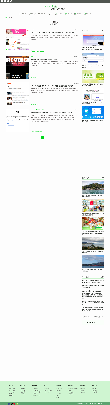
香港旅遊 (95, 388)
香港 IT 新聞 (41, 110)
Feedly (33, 51)
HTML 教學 (36, 390)
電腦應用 (83, 388)
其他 (32, 56)
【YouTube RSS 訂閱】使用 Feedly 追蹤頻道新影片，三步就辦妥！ (52, 32)
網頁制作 (34, 386)
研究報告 (11, 394)
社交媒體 (58, 386)
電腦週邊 (23, 388)
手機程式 (83, 392)
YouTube (33, 30)
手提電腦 (23, 392)
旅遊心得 (94, 386)
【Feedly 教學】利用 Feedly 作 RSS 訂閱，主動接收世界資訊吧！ (52, 86)
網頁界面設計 (36, 396)
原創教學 (82, 386)
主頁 (6, 18)
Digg (33, 131)
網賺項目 (70, 386)
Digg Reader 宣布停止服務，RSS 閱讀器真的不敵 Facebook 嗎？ (52, 113)
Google (47, 388)
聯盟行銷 (71, 394)
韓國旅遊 (95, 392)
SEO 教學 (47, 392)
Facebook (33, 110)
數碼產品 (22, 386)
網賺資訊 (71, 392)
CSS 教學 (35, 388)
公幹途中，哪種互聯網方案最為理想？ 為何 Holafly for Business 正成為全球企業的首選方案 (93, 302)
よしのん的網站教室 (89, 322)
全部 (101, 30)
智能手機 (23, 390)
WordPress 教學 (37, 392)
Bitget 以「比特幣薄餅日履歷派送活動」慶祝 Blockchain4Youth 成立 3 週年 (93, 281)
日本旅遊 (95, 390)
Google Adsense (73, 388)
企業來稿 (11, 396)
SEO (45, 386)
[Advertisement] (93, 149)
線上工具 (83, 390)
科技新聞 (10, 386)
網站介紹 (100, 403)
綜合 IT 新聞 (12, 392)
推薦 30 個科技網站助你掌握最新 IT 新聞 (44, 59)
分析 (37, 110)
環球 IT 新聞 (12, 388)
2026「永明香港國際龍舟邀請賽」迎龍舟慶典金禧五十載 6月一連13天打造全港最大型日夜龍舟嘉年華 (92, 309)
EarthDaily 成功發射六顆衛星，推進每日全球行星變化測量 (93, 286)
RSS (37, 51)
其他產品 (23, 394)
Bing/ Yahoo (48, 390)
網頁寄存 (35, 394)
